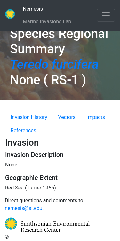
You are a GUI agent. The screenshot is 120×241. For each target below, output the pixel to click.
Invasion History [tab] (29, 117)
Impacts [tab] (95, 117)
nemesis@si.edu (23, 208)
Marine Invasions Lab (47, 21)
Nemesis (42, 8)
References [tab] (23, 130)
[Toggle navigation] (106, 15)
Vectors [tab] (67, 117)
